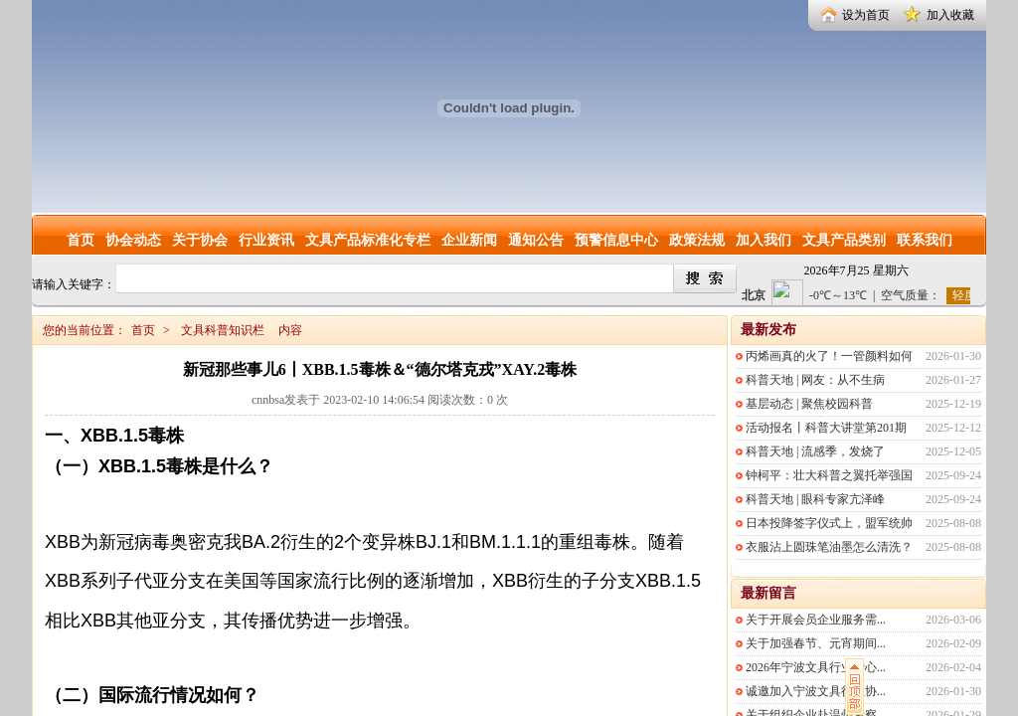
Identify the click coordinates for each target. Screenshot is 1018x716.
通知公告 (536, 240)
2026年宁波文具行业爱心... (816, 667)
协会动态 (133, 240)
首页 (80, 240)
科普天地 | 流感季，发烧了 (815, 451)
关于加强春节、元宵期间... (816, 643)
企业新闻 (469, 240)
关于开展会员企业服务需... (816, 619)
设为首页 (866, 15)
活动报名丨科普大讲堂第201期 (826, 428)
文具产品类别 (844, 240)
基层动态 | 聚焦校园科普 (809, 404)
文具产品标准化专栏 (367, 240)
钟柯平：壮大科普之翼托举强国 (829, 475)
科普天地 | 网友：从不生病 (815, 380)
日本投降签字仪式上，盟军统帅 (829, 523)
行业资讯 (266, 240)
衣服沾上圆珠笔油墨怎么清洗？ (829, 547)
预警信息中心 (616, 240)
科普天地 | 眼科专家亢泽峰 (815, 499)
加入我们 (763, 240)
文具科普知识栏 (222, 330)
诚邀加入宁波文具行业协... (816, 691)
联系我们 (924, 240)
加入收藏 (950, 15)
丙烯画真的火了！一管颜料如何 (829, 356)
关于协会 (200, 240)
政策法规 (697, 240)
